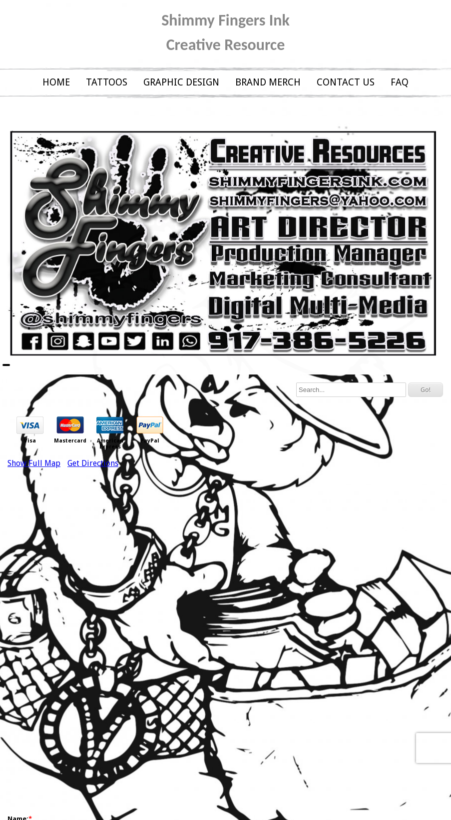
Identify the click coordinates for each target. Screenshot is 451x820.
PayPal (149, 441)
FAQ (400, 82)
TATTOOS (106, 82)
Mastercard (70, 441)
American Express (110, 444)
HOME (56, 82)
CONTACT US (346, 82)
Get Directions (92, 463)
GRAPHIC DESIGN (181, 82)
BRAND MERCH (268, 82)
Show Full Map (33, 463)
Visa (30, 441)
